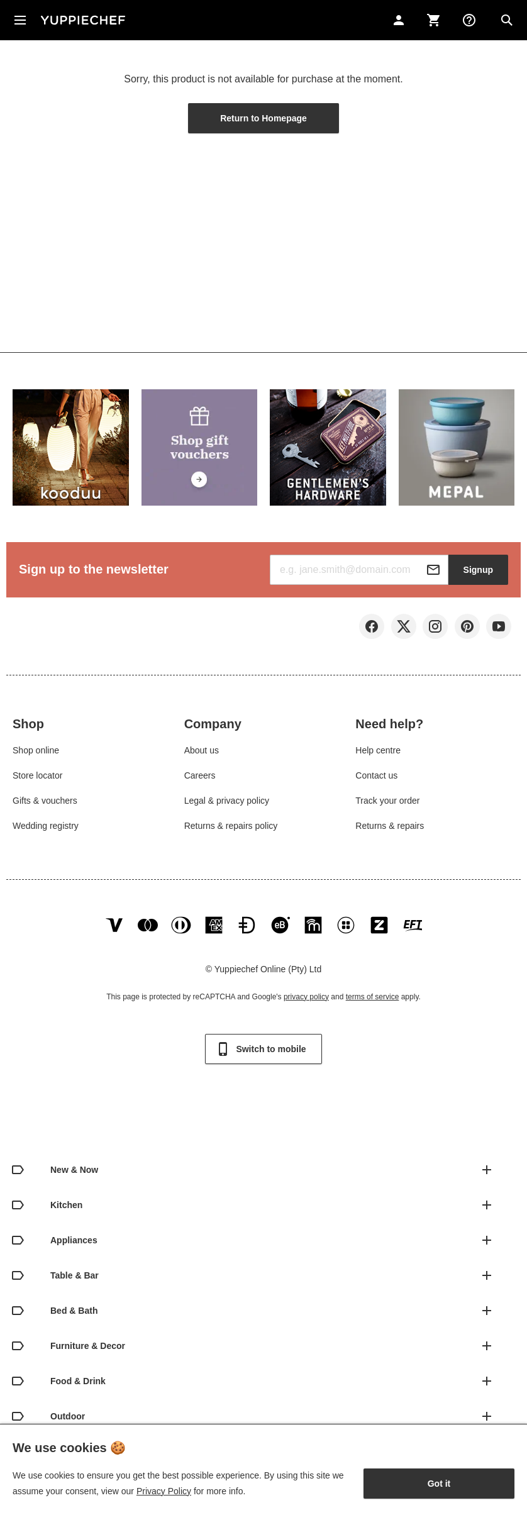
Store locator (37, 777)
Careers (200, 777)
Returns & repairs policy (231, 827)
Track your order (387, 802)
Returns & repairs (389, 827)
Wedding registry (46, 827)
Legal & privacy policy (226, 802)
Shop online (36, 751)
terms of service (372, 1000)
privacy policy (306, 1000)
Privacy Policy (163, 1491)
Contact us (376, 777)
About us (201, 751)
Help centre (378, 751)
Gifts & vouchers (45, 802)
